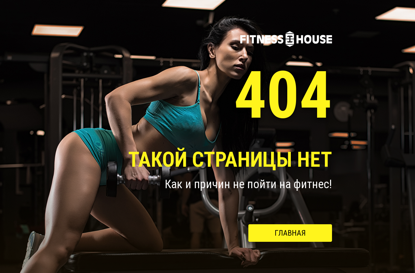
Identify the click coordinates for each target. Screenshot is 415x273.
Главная (290, 233)
